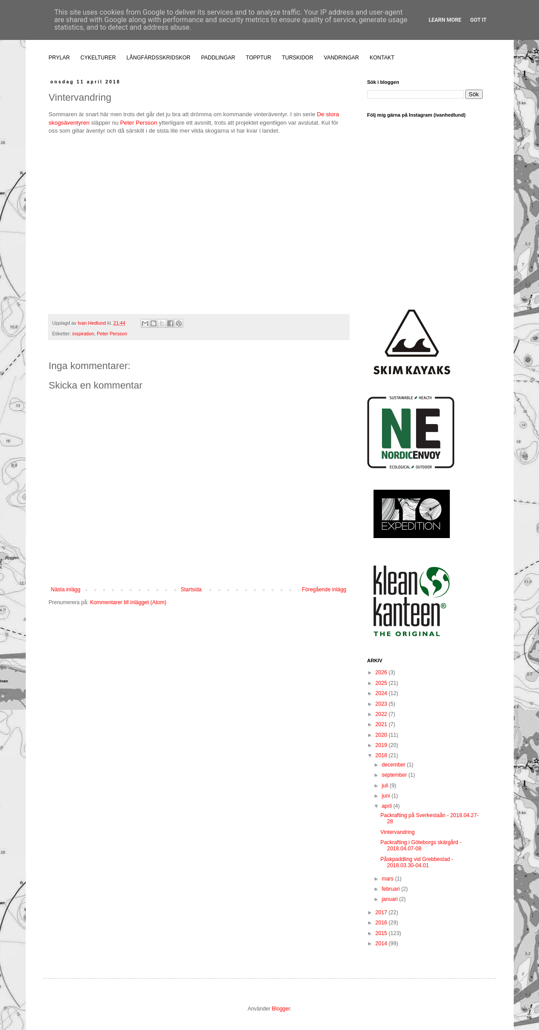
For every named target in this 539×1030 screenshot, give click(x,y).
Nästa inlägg (66, 589)
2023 (382, 704)
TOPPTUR (258, 58)
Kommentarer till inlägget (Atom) (128, 602)
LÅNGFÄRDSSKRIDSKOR (158, 58)
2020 (382, 735)
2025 (382, 683)
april (387, 806)
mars (388, 879)
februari (391, 889)
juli (385, 785)
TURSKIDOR (297, 58)
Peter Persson (138, 122)
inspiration (83, 333)
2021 (382, 724)
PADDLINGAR (218, 58)
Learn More (445, 20)
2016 (382, 923)
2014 (382, 943)
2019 (382, 745)
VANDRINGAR (341, 58)
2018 (382, 755)
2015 (382, 933)
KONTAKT (382, 58)
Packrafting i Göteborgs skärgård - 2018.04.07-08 (420, 845)
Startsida (191, 589)
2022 (382, 714)
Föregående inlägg (324, 589)
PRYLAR (59, 58)
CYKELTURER (98, 58)
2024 (382, 693)
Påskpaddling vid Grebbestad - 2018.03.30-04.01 (416, 862)
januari (390, 899)
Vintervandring (397, 832)
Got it (478, 20)
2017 (382, 912)
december (394, 765)
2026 (382, 672)
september (395, 775)
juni (386, 796)
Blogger (281, 1009)
